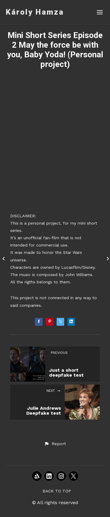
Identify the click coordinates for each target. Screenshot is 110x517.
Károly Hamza (35, 12)
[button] (55, 444)
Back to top (57, 491)
